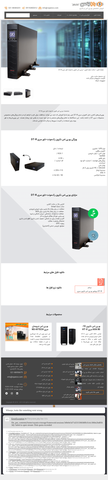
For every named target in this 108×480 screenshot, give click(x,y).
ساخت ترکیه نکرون (89, 70)
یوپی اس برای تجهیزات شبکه (42, 386)
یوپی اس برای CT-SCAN (43, 390)
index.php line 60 (47, 473)
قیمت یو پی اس (45, 374)
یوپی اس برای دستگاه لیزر (43, 394)
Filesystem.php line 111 (37, 421)
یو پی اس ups (46, 398)
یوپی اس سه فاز (46, 370)
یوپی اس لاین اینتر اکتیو (43, 378)
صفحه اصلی (97, 15)
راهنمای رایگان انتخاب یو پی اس (92, 367)
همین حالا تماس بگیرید (92, 395)
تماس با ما (47, 15)
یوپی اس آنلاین (46, 382)
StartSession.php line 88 (26, 470)
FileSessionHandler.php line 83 (80, 460)
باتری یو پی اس (46, 366)
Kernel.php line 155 (51, 472)
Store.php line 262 (74, 468)
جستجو (35, 15)
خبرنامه (59, 15)
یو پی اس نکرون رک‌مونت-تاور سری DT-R (71, 70)
